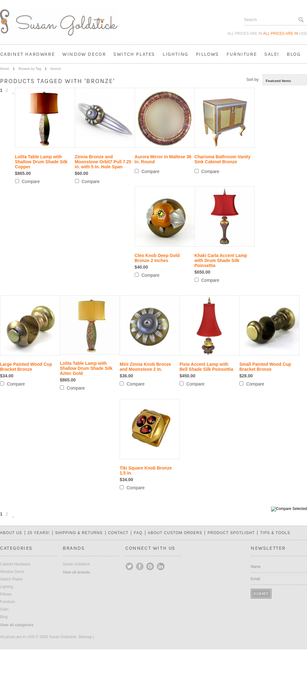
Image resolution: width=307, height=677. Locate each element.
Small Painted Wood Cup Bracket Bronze (265, 367)
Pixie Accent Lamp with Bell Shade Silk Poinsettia (206, 367)
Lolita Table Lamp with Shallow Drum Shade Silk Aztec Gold (86, 368)
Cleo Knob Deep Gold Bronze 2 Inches (157, 258)
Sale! (271, 54)
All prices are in (285, 33)
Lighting (175, 54)
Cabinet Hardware (27, 54)
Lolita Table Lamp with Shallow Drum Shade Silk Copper (41, 161)
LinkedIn (160, 566)
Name (256, 566)
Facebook (140, 566)
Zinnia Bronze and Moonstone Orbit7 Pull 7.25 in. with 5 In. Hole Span (103, 161)
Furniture (241, 54)
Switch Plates (134, 54)
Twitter (129, 566)
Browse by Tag (29, 69)
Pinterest (150, 566)
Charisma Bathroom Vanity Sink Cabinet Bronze (223, 159)
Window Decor (84, 54)
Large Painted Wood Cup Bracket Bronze (26, 367)
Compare (31, 181)
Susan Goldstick (76, 564)
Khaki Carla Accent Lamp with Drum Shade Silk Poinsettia (221, 260)
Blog (293, 54)
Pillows (207, 54)
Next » (13, 94)
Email (255, 579)
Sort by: (253, 79)
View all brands (76, 572)
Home (4, 69)
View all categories (17, 625)
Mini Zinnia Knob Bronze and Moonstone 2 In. (145, 367)
